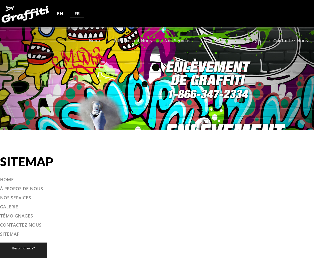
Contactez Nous (290, 40)
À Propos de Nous (133, 40)
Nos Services (178, 40)
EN (60, 13)
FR (77, 13)
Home (95, 40)
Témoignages (246, 40)
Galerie (211, 40)
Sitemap (9, 234)
